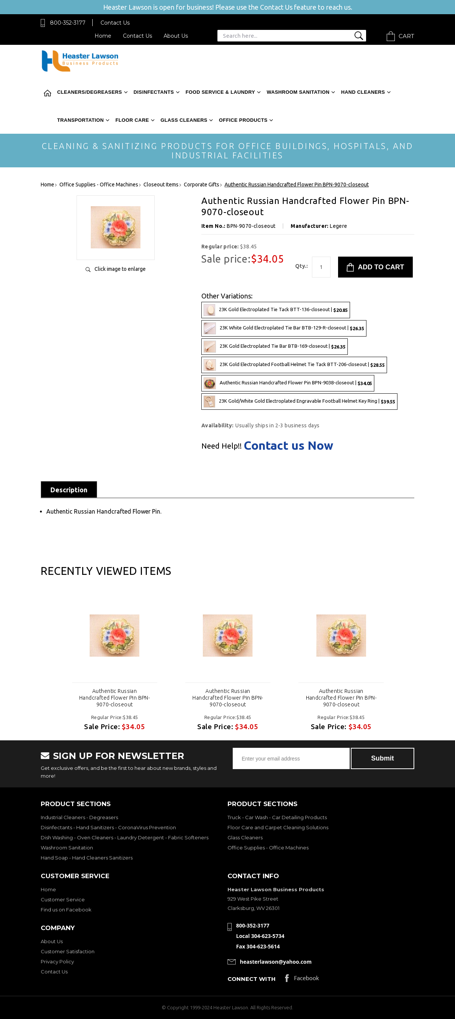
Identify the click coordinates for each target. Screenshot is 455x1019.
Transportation (80, 120)
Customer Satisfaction (68, 951)
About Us (176, 35)
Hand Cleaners (363, 92)
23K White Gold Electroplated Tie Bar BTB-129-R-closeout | (284, 328)
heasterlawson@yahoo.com (276, 961)
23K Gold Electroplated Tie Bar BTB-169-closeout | (275, 347)
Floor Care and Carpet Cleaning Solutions (278, 827)
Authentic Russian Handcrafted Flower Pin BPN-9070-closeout (114, 697)
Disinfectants (154, 92)
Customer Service (63, 899)
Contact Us (115, 22)
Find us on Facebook (66, 910)
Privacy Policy (57, 961)
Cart (406, 36)
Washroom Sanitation (298, 92)
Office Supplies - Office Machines (268, 848)
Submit (382, 758)
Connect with (252, 978)
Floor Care (132, 120)
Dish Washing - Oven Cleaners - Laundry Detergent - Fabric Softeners (124, 837)
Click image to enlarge (120, 269)
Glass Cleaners (184, 120)
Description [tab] (68, 489)
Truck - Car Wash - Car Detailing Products (277, 817)
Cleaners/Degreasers (89, 92)
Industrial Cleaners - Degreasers (79, 817)
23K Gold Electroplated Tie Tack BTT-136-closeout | (276, 310)
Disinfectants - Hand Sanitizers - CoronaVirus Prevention (108, 827)
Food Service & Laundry (220, 92)
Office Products (243, 120)
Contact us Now (288, 445)
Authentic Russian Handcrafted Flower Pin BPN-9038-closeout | (288, 383)
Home (103, 35)
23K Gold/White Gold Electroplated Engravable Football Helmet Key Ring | (299, 402)
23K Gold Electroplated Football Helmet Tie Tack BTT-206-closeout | (294, 365)
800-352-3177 (68, 22)
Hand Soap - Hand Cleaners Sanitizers (87, 858)
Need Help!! (221, 446)
